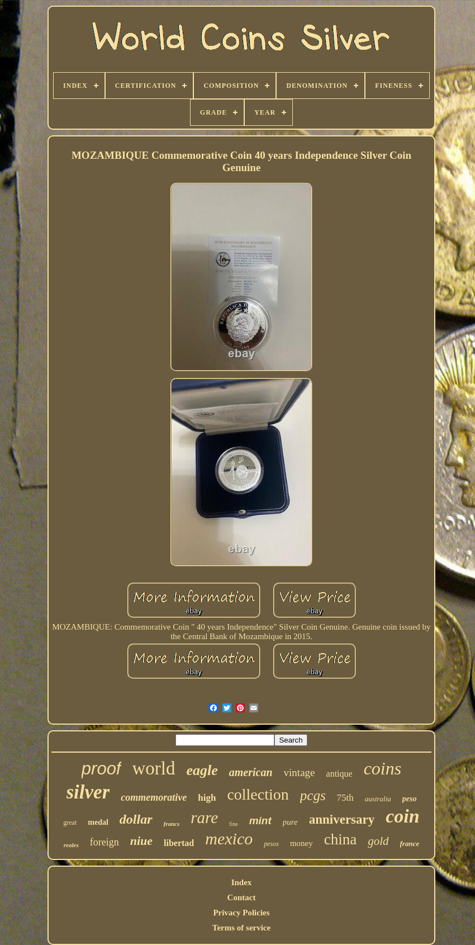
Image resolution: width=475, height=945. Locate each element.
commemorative (154, 797)
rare (204, 817)
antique (339, 773)
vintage (299, 772)
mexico (229, 838)
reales (71, 845)
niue (141, 841)
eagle (202, 770)
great (70, 822)
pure (290, 822)
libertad (179, 843)
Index (241, 882)
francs (172, 823)
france (410, 843)
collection (257, 794)
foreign (104, 842)
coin (402, 816)
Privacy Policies (241, 912)
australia (378, 799)
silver (88, 792)
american (251, 772)
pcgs (313, 795)
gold (378, 841)
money (301, 843)
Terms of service (241, 927)
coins (383, 768)
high (207, 797)
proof (101, 768)
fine (233, 824)
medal (98, 822)
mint (260, 820)
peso (409, 799)
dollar (136, 819)
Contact (241, 897)
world (153, 768)
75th (345, 797)
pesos (271, 844)
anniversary (342, 819)
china (340, 839)
